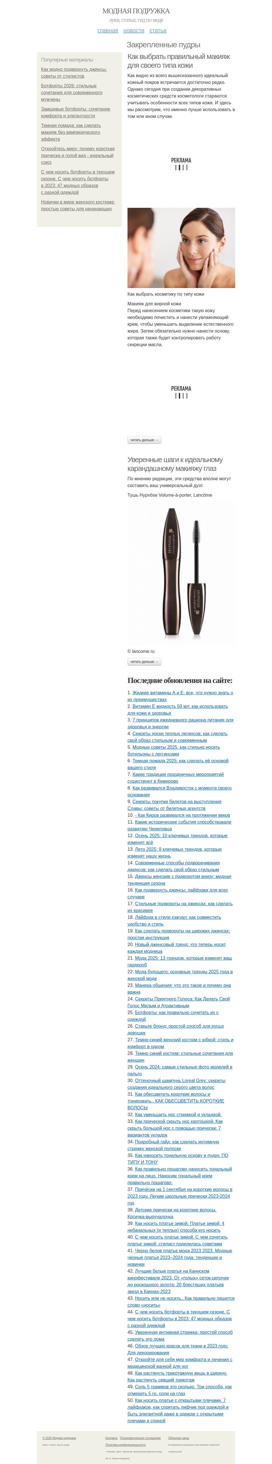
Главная (107, 30)
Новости (133, 30)
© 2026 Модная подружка (59, 1438)
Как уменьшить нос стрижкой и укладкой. (178, 1114)
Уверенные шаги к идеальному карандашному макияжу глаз (175, 464)
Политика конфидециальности (125, 1444)
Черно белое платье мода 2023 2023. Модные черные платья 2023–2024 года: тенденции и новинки (180, 1257)
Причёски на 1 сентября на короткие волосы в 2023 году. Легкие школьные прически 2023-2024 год (180, 1196)
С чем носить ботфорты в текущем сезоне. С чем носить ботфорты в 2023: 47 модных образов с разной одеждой (180, 1318)
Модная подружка (135, 11)
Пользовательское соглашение (140, 1438)
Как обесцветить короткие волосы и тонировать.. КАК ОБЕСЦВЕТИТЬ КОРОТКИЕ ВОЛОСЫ (176, 1101)
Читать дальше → (144, 440)
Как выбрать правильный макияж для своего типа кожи (179, 60)
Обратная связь (178, 1438)
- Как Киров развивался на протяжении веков (182, 815)
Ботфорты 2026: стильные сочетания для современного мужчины (71, 92)
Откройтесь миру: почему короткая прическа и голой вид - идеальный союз (78, 155)
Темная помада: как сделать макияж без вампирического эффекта (71, 132)
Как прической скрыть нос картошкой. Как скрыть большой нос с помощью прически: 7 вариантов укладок (175, 1128)
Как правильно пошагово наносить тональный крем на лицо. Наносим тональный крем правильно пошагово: (180, 1176)
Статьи (157, 30)
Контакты (111, 1438)
